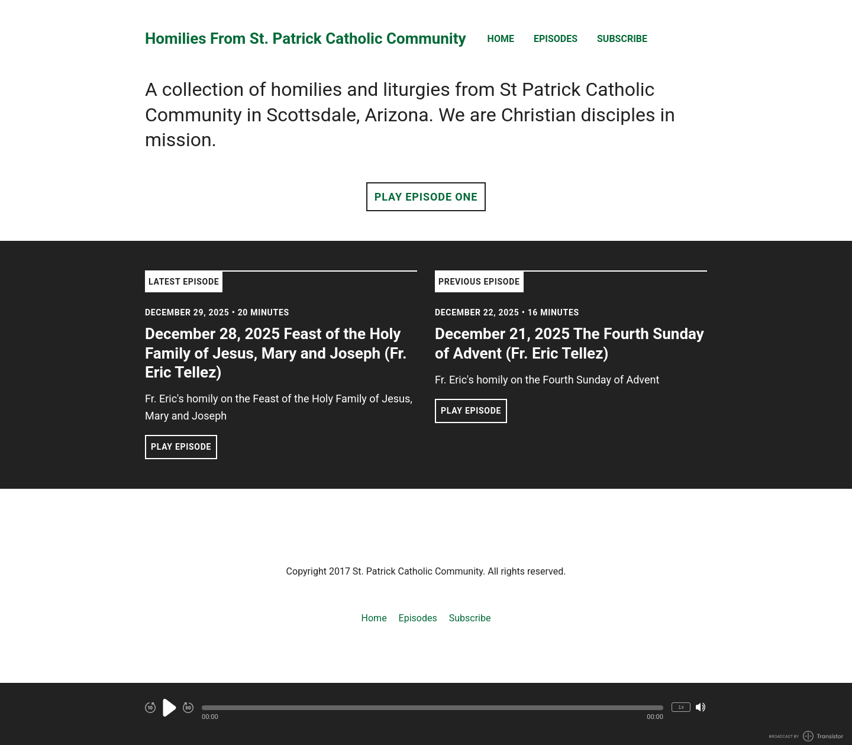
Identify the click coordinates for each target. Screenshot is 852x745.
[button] (432, 707)
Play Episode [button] (181, 446)
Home (501, 38)
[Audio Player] (426, 714)
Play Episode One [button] (426, 197)
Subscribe (622, 38)
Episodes (555, 38)
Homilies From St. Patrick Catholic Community (305, 38)
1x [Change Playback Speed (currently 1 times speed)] (681, 707)
